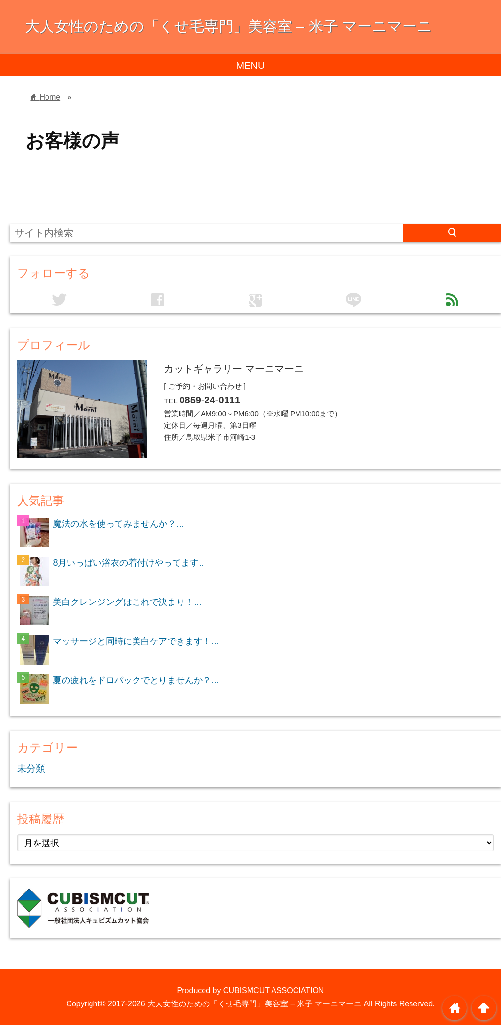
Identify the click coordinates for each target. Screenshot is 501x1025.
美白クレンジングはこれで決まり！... (127, 602)
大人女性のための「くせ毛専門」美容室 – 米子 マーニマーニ (228, 26)
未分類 (31, 768)
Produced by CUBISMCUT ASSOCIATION (250, 990)
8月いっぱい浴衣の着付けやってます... (129, 563)
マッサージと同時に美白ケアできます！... (136, 641)
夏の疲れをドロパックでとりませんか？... (136, 680)
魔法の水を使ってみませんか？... (118, 524)
